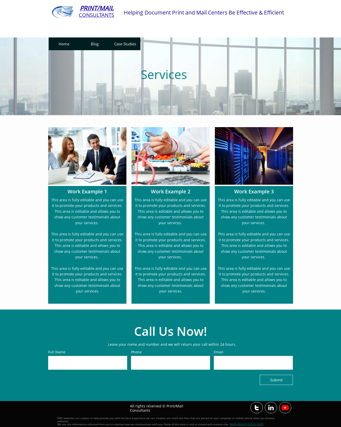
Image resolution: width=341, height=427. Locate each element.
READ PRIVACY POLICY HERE (247, 424)
